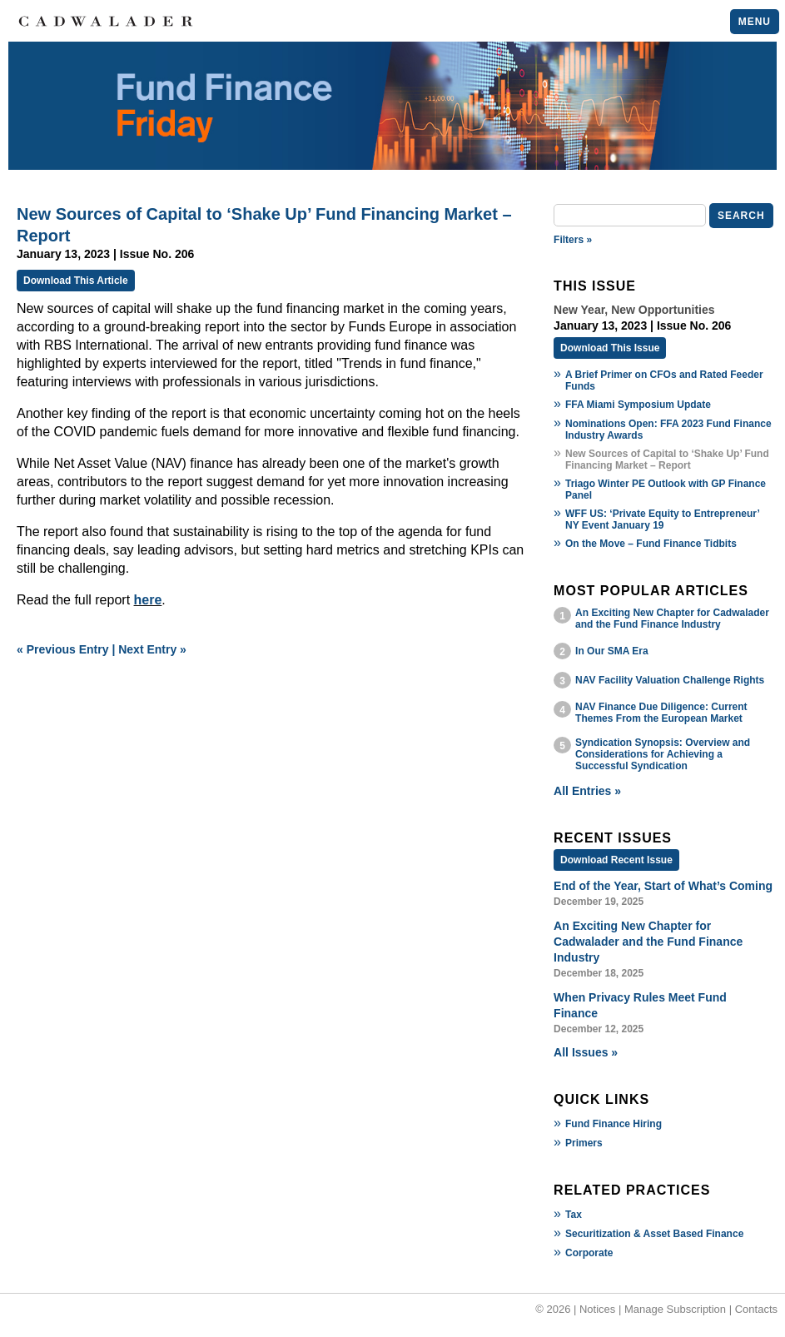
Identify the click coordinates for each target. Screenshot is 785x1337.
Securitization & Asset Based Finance (654, 1234)
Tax (573, 1214)
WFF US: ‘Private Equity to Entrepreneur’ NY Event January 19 (662, 519)
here (148, 600)
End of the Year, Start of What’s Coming (663, 885)
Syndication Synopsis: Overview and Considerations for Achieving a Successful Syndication (662, 754)
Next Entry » (152, 649)
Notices (597, 1309)
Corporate (589, 1253)
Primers (584, 1143)
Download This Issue (609, 348)
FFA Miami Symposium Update (638, 404)
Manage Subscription (675, 1309)
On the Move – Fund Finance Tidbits (651, 543)
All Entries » (587, 791)
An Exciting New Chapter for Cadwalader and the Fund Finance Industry (672, 618)
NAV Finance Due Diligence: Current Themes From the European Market (661, 712)
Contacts (756, 1309)
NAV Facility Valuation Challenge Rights (669, 680)
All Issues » (586, 1052)
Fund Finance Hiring (613, 1124)
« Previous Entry (63, 649)
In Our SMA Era (611, 651)
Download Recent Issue (616, 860)
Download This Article (75, 280)
